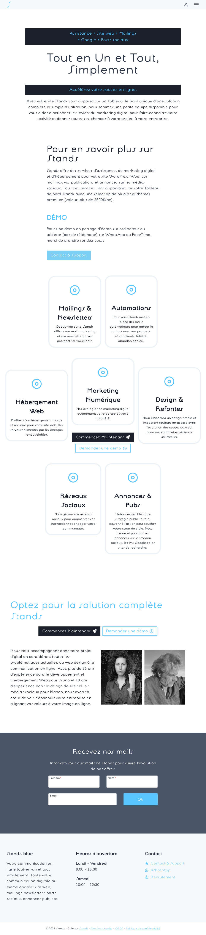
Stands (83, 928)
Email (54, 795)
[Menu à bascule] (196, 4)
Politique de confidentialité (143, 928)
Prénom (55, 777)
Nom (112, 777)
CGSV (119, 928)
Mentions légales (101, 928)
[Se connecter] (185, 4)
